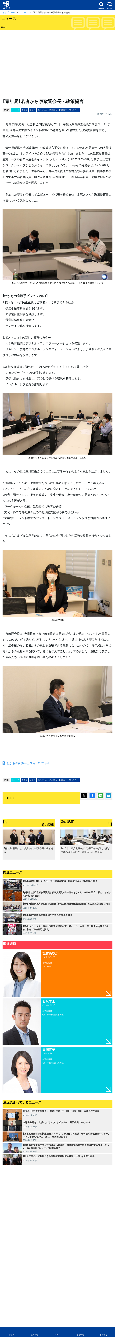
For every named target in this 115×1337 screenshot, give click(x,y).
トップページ (9, 12)
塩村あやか (42, 110)
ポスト (84, 795)
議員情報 (34, 1334)
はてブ (108, 795)
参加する (103, 1334)
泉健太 (32, 110)
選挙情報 (80, 1334)
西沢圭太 (53, 110)
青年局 (24, 110)
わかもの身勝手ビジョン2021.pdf (28, 763)
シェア (92, 795)
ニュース (24, 12)
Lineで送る (100, 795)
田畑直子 (63, 110)
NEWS (57, 1334)
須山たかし (74, 110)
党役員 (11, 1334)
